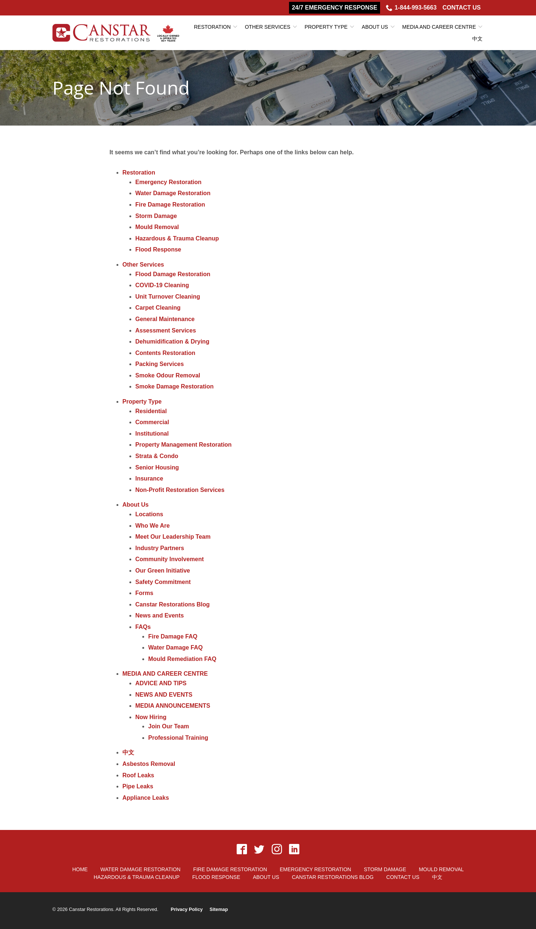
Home (80, 869)
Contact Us (461, 7)
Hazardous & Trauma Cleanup (177, 238)
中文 (477, 39)
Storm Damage (156, 216)
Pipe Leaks (137, 786)
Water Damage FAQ (175, 647)
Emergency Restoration (168, 182)
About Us (375, 27)
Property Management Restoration (183, 444)
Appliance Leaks (145, 798)
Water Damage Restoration (172, 193)
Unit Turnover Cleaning (167, 296)
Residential (151, 411)
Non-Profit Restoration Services (180, 490)
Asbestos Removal (148, 764)
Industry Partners (159, 548)
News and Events (159, 615)
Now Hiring (150, 717)
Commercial (152, 422)
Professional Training (178, 738)
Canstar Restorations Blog (172, 604)
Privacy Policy (187, 909)
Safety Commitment (163, 582)
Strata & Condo (156, 456)
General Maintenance (165, 319)
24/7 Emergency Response (334, 7)
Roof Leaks (138, 775)
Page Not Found (120, 88)
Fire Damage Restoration (170, 204)
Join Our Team (168, 726)
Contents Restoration (165, 353)
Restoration (212, 27)
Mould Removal (157, 227)
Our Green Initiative (162, 570)
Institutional (152, 433)
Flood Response (158, 249)
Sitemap (218, 909)
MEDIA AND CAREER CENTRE (439, 27)
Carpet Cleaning (158, 308)
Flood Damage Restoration (172, 274)
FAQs (143, 627)
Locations (149, 514)
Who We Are (152, 525)
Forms (144, 593)
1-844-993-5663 (411, 7)
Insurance (149, 478)
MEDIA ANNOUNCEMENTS (172, 706)
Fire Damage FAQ (172, 636)
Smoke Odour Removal (167, 375)
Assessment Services (165, 330)
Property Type (326, 27)
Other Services (267, 27)
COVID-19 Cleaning (162, 285)
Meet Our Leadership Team (172, 537)
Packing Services (159, 364)
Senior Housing (157, 467)
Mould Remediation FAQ (182, 659)
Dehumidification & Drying (172, 341)
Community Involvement (169, 559)
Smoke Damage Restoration (174, 386)
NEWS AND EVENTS (163, 695)
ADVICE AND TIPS (161, 683)
